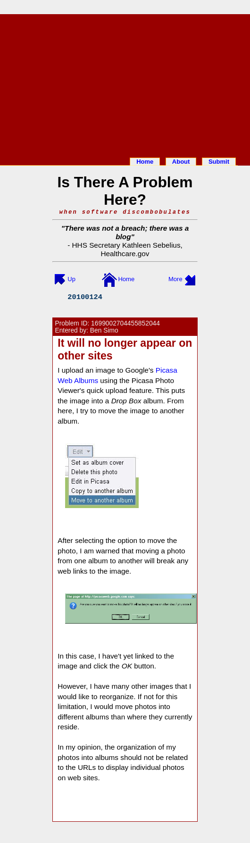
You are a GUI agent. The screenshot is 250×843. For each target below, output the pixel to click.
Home (144, 161)
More (175, 279)
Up (71, 279)
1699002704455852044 (125, 323)
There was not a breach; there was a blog (127, 232)
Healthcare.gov (124, 254)
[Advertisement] (125, 84)
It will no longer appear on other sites (125, 349)
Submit (218, 161)
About (181, 161)
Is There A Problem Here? (124, 191)
